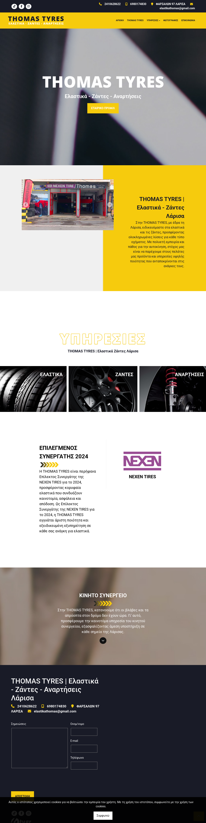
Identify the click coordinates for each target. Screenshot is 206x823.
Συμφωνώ (103, 815)
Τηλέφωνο (77, 757)
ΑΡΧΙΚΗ (120, 20)
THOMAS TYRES (135, 20)
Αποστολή (22, 780)
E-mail (74, 740)
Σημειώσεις (18, 724)
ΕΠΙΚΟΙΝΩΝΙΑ (188, 20)
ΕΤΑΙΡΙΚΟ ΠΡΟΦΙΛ (103, 108)
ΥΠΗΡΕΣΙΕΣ (152, 20)
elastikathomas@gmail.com (177, 8)
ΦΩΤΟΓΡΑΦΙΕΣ (170, 20)
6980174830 (138, 4)
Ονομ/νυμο (77, 724)
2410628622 (112, 4)
